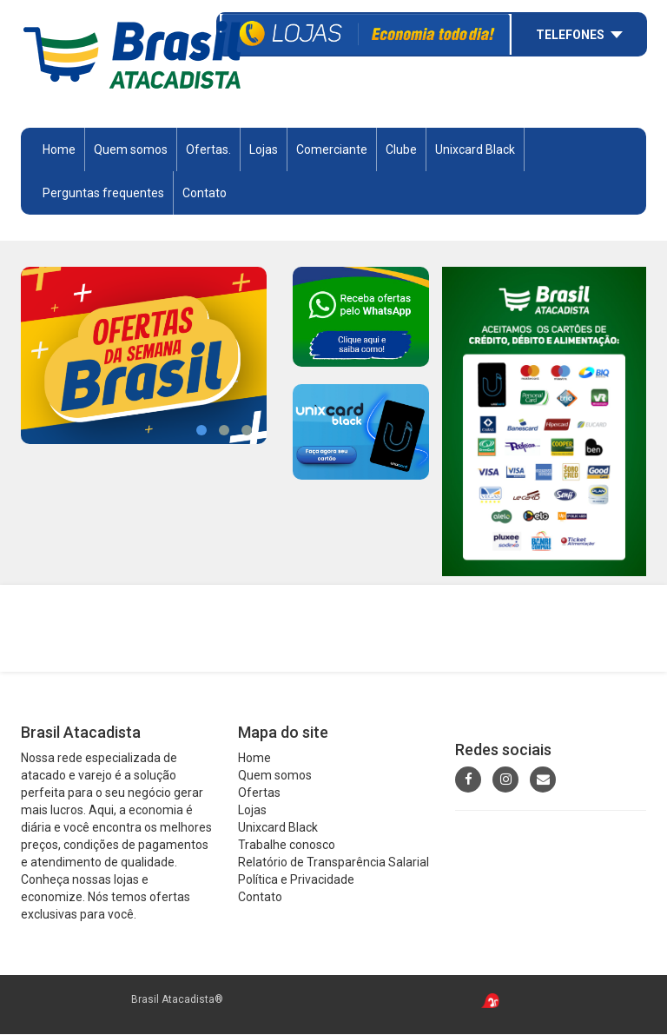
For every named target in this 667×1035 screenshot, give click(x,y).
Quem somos (131, 150)
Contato (204, 194)
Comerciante (331, 150)
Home (59, 150)
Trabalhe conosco (286, 846)
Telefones (570, 33)
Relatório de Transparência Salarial (333, 864)
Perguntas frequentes (103, 194)
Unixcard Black (475, 150)
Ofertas (259, 794)
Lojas (263, 150)
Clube (401, 150)
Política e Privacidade (296, 881)
